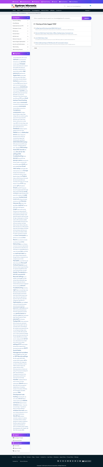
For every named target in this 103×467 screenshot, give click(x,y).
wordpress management (23, 421)
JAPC (14, 223)
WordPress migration (17, 423)
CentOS (21, 91)
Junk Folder (24, 223)
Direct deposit (19, 138)
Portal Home (14, 13)
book (14, 89)
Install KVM (17, 214)
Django (23, 140)
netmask (14, 280)
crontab (24, 121)
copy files (26, 116)
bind (21, 87)
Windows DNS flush (21, 408)
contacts (22, 116)
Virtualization (22, 387)
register (21, 324)
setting (23, 342)
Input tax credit (19, 212)
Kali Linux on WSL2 (21, 226)
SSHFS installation (20, 360)
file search (21, 178)
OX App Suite (20, 304)
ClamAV (22, 96)
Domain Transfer (16, 162)
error (21, 170)
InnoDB (14, 212)
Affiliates (52, 10)
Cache (14, 91)
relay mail (25, 324)
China (19, 96)
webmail (20, 398)
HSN (20, 201)
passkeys (25, 304)
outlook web (15, 304)
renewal (22, 326)
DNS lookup (23, 142)
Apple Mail (16, 75)
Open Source (20, 298)
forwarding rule (16, 181)
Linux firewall (19, 237)
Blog (33, 457)
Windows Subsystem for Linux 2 (22, 412)
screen (17, 335)
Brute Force (24, 89)
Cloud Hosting (22, 100)
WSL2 (14, 430)
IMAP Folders (15, 207)
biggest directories (16, 87)
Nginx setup (26, 290)
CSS (19, 123)
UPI (18, 385)
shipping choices (22, 346)
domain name (17, 160)
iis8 (24, 205)
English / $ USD (86, 461)
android (20, 69)
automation (20, 79)
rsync (14, 333)
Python (22, 321)
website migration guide (17, 400)
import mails (19, 209)
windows (15, 405)
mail (16, 253)
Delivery (18, 134)
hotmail (14, 201)
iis (16, 205)
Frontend (18, 183)
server (26, 339)
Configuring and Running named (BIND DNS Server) (62, 28)
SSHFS (21, 358)
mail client (21, 253)
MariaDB (16, 261)
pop (14, 319)
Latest (21, 230)
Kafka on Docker (16, 224)
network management (24, 283)
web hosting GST (21, 396)
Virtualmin (15, 388)
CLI (21, 98)
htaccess (23, 201)
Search (86, 18)
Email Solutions (63, 1)
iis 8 (17, 205)
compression (17, 112)
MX (14, 274)
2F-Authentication (18, 57)
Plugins (24, 317)
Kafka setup (15, 226)
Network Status (45, 10)
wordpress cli (20, 418)
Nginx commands (20, 290)
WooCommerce (21, 414)
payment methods (19, 308)
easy (14, 164)
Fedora (24, 176)
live (18, 249)
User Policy (50, 457)
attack (25, 75)
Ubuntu (21, 383)
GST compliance (19, 195)
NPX (24, 291)
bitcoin (25, 87)
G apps (24, 183)
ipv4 (24, 221)
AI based (22, 64)
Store (18, 10)
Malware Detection (22, 255)
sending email (19, 338)
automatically (15, 79)
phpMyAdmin (15, 315)
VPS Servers (35, 1)
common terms (22, 108)
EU (22, 170)
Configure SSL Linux (17, 116)
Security (54, 1)
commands (22, 106)
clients (23, 98)
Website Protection (23, 402)
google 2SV (23, 189)
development (15, 136)
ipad (20, 219)
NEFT (26, 278)
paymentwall (18, 309)
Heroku (14, 197)
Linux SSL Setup (23, 247)
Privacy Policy (70, 457)
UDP (16, 385)
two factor (17, 381)
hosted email (23, 197)
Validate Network (16, 387)
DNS (18, 142)
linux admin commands (17, 233)
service (20, 342)
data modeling (16, 126)
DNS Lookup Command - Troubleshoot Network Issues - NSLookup (20, 145)
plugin (14, 317)
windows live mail (18, 410)
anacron (14, 65)
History (17, 197)
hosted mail (16, 199)
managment (15, 258)
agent (18, 63)
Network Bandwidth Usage (22, 280)
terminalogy (23, 370)
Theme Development (19, 372)
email (23, 164)
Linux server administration (23, 246)
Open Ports (15, 298)
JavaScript (19, 223)
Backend (24, 79)
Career (37, 457)
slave (23, 348)
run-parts (17, 333)
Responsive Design (19, 330)
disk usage (20, 140)
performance (20, 313)
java (16, 223)
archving (21, 75)
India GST (24, 211)
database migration (23, 128)
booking (16, 89)
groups (14, 195)
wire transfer (15, 414)
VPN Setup (25, 388)
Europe (25, 170)
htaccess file (17, 203)
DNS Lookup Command (17, 143)
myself (17, 278)
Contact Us (58, 10)
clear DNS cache (16, 98)
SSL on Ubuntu (24, 363)
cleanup (25, 96)
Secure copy (21, 335)
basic (16, 83)
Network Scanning (16, 285)
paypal (22, 309)
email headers (23, 168)
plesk (19, 315)
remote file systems (16, 326)
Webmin (24, 398)
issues (27, 221)
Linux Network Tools (17, 242)
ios (24, 218)
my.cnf (25, 276)
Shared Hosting (45, 1)
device (19, 136)
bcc (18, 83)
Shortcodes (19, 348)
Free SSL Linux (22, 181)
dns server (19, 152)
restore (25, 330)
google (19, 189)
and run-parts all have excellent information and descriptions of (20, 67)
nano (23, 278)
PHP (25, 313)
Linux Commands (20, 235)
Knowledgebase (36, 10)
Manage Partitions (16, 257)
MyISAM (14, 278)
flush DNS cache (22, 179)
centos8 (18, 92)
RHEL (19, 331)
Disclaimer (56, 457)
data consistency (24, 125)
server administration (17, 340)
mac (21, 251)
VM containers (20, 388)
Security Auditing (24, 336)
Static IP (18, 365)
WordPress (16, 416)
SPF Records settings (21, 356)
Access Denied (21, 59)
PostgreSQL (17, 321)
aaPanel (15, 59)
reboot (14, 324)
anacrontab (18, 65)
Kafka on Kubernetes (24, 224)
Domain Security (25, 160)
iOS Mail (26, 218)
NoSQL (19, 291)
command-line (16, 106)
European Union (16, 172)
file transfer (26, 178)
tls (18, 374)
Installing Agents (20, 218)
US (19, 385)
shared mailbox (24, 344)
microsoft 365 (21, 260)
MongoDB (20, 268)
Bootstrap (20, 89)
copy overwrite (16, 117)
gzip (25, 195)
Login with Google (16, 251)
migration (16, 268)
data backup (18, 125)
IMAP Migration (21, 207)
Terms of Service (23, 461)
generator (15, 185)
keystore (26, 226)
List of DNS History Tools (62, 38)
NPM (22, 291)
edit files (16, 164)
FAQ (21, 176)
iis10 (20, 205)
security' (14, 338)
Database (16, 128)
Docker (24, 156)
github (20, 185)
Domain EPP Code (21, 158)
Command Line (16, 104)
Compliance (17, 110)
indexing (20, 211)
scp (15, 335)
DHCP (22, 136)
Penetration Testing (16, 311)
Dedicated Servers (25, 1)
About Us (19, 457)
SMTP (26, 348)
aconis (19, 61)
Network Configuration (17, 282)
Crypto (14, 123)
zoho (23, 430)
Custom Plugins (23, 123)
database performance (17, 130)
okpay (14, 297)
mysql (20, 278)
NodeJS (16, 291)
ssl (25, 360)
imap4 (15, 209)
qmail (25, 321)
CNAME (14, 102)
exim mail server (20, 174)
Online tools (18, 297)
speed (26, 354)
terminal (19, 370)
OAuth (25, 293)
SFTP (19, 344)
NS (25, 291)
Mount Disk (25, 268)
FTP (21, 183)
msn (26, 272)
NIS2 (14, 291)
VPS (14, 390)
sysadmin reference (16, 367)
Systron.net (20, 369)
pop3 (17, 319)
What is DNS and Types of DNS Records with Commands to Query (62, 43)
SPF (14, 356)
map (19, 258)
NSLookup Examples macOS (18, 293)
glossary (23, 185)
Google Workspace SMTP (23, 193)
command (24, 102)
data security (21, 126)
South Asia (15, 354)
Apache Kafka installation (18, 71)
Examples (21, 172)
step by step (23, 365)
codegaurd (18, 102)
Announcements (26, 10)
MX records (19, 274)
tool (23, 374)
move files (25, 270)
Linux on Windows (24, 244)
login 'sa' (26, 249)
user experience (23, 385)
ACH (25, 59)
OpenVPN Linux (22, 300)
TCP (17, 370)
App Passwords (22, 73)
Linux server (15, 246)
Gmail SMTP (19, 187)
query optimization (22, 323)
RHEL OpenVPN (24, 331)
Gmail (15, 188)
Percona (22, 311)
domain (15, 158)
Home (14, 10)
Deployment (23, 134)
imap (26, 205)
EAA (25, 162)
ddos (23, 130)
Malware (17, 255)
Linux (25, 231)
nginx (14, 290)
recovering (18, 324)
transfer (15, 379)
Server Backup (74, 1)
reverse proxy (15, 331)
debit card (20, 132)
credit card (19, 121)
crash (18, 119)
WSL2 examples (18, 430)
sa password (21, 333)
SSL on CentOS (18, 363)
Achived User (15, 61)
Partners (28, 457)
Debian (15, 132)
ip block (14, 219)
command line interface (23, 104)
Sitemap (76, 457)
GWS (23, 195)
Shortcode (15, 348)
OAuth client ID (16, 295)
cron (22, 121)
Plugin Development (19, 317)
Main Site (15, 1)
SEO (23, 338)
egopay (19, 164)
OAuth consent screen (23, 295)
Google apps (21, 191)
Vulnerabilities (17, 390)
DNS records (20, 149)
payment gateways (21, 306)
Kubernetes (15, 228)
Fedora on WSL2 (16, 178)
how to (17, 201)
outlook (26, 302)
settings (15, 344)
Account (87, 10)
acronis (23, 61)
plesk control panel (24, 315)
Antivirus (23, 69)
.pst (13, 57)
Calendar (17, 91)
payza (25, 309)
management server (24, 257)
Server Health (24, 340)
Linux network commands (22, 239)
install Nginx (22, 214)
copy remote (21, 117)
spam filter (22, 354)
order (22, 302)
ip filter (17, 219)
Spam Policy (63, 457)
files (14, 179)
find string (17, 179)
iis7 (23, 205)
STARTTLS (15, 365)
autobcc (24, 77)
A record (25, 57)
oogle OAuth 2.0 (23, 297)
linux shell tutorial (16, 247)
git (18, 185)
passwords (15, 306)
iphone (22, 219)
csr (17, 123)
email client (19, 166)
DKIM (15, 142)
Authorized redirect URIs (17, 77)
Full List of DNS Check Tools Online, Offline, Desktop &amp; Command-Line (62, 33)
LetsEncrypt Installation (19, 231)
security (19, 337)
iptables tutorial (20, 221)
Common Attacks (16, 108)
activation (15, 63)
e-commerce (22, 162)
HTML (22, 203)
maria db (21, 258)
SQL (14, 358)
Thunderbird (15, 374)
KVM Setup (26, 228)
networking (25, 287)
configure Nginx (23, 114)
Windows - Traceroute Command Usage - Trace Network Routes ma (20, 406)
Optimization (17, 302)
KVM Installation (21, 228)
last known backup (16, 230)
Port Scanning (22, 319)
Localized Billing (22, 249)
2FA (22, 57)
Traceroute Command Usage (18, 377)
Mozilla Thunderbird (19, 272)
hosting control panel (23, 199)
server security (16, 342)
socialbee (25, 352)
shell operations (16, 346)
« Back (35, 48)
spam (18, 354)
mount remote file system (18, 270)
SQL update (17, 358)
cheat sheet (22, 92)
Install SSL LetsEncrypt (21, 216)
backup (15, 81)
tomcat (20, 374)
